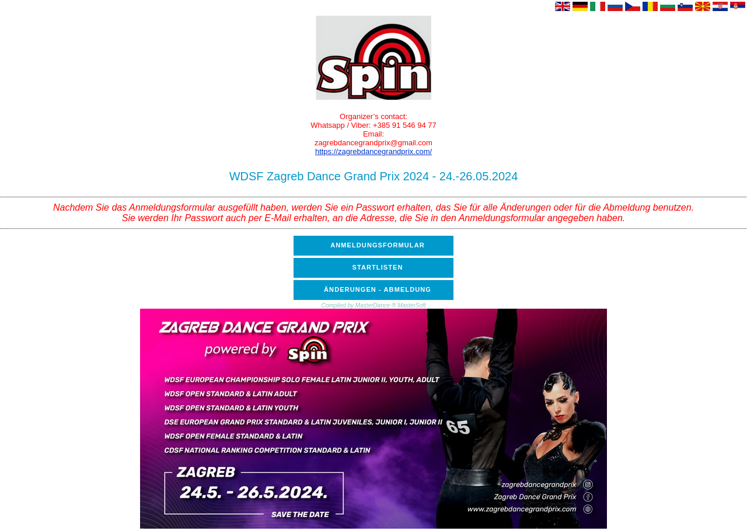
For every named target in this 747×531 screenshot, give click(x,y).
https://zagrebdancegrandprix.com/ (373, 151)
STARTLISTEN (377, 267)
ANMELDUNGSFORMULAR (377, 245)
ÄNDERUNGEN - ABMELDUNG (377, 289)
